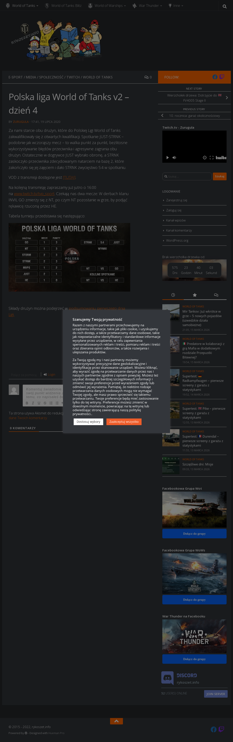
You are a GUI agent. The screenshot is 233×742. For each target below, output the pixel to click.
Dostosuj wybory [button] (88, 422)
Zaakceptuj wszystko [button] (124, 422)
